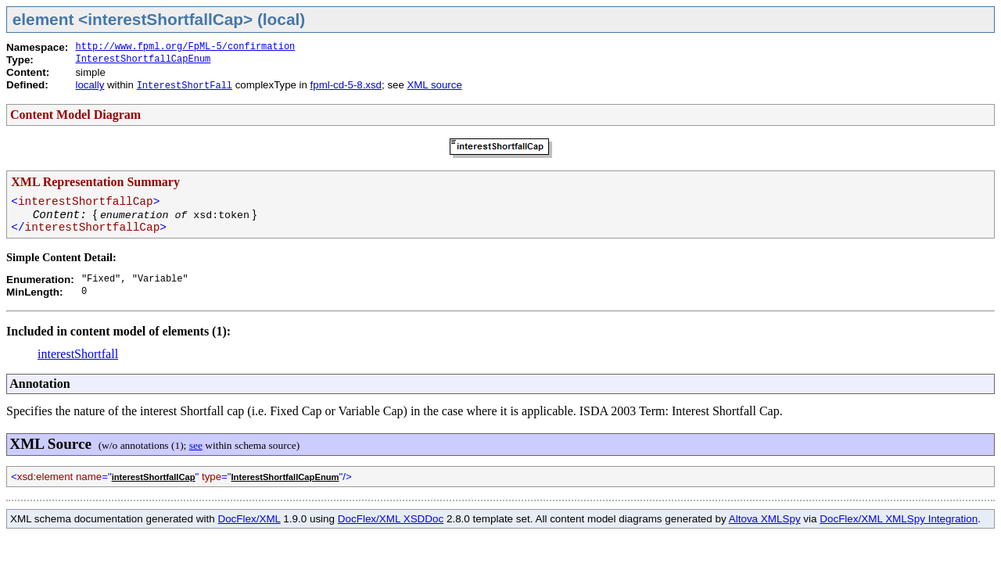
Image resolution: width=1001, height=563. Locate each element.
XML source (434, 85)
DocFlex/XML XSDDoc (390, 519)
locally (89, 85)
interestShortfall (78, 353)
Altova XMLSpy (765, 519)
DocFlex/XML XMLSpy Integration (899, 519)
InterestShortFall (184, 86)
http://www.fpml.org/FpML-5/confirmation (185, 46)
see (196, 445)
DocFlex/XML (248, 519)
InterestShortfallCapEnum (142, 59)
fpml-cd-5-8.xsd (346, 85)
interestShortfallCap (154, 477)
